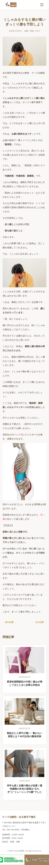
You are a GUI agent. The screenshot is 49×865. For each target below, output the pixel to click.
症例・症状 (29, 31)
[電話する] (37, 860)
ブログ (37, 31)
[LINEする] (12, 860)
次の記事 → (40, 622)
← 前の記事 (8, 622)
